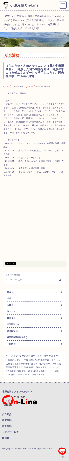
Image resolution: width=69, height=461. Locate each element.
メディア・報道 (10, 432)
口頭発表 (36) (13, 324)
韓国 (42, 375)
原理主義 (44, 360)
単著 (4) (10, 292)
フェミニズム (54, 367)
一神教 (25, 360)
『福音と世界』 (41, 367)
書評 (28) (11, 318)
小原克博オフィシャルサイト (17, 391)
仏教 (8, 364)
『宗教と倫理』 (11, 375)
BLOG (5, 438)
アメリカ (26, 375)
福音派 (13, 371)
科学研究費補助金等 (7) (17, 337)
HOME (7, 16)
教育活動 (7, 426)
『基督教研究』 (13, 360)
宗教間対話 (24, 356)
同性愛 (30, 371)
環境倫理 (10, 367)
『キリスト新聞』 (53, 371)
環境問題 (18, 367)
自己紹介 (7, 414)
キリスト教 (12, 355)
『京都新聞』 (29, 367)
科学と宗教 (34, 360)
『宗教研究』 (21, 371)
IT (45, 371)
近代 (38, 375)
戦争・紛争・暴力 (39, 356)
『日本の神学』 (45, 364)
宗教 (7, 371)
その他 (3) (11, 344)
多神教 (36, 371)
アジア (20, 375)
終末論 (41, 371)
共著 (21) (11, 298)
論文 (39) (11, 311)
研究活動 (19, 16)
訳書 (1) (10, 305)
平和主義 (57, 364)
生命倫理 (53, 356)
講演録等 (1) (12, 331)
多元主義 (14, 364)
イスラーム (55, 360)
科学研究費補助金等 (38, 16)
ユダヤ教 (33, 375)
